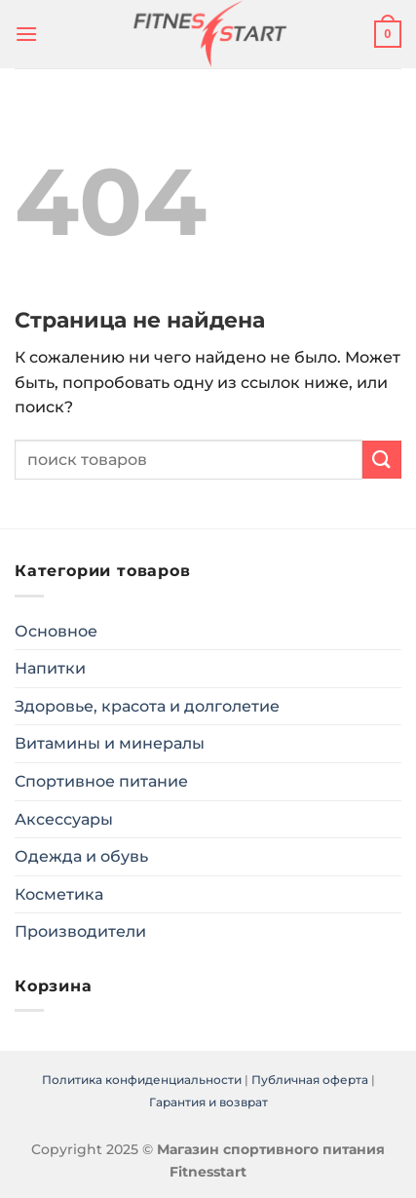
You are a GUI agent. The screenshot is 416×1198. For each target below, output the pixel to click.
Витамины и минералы (110, 743)
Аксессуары (64, 819)
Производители (80, 931)
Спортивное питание (101, 781)
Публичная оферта (309, 1079)
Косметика (59, 894)
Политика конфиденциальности (142, 1079)
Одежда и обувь (81, 856)
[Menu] (26, 34)
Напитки (50, 668)
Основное (56, 631)
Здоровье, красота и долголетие (147, 706)
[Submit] (381, 460)
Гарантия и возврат (208, 1102)
